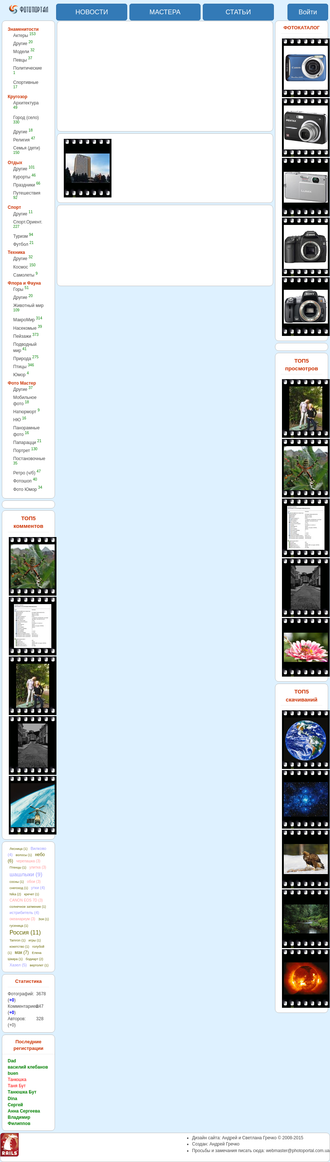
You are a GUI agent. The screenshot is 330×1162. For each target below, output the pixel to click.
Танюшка (17, 1079)
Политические (27, 70)
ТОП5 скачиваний (302, 695)
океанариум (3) (22, 919)
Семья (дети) (26, 150)
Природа (25, 358)
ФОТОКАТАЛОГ (301, 27)
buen (13, 1073)
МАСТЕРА (165, 12)
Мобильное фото (25, 400)
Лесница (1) (18, 849)
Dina (12, 1098)
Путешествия (26, 195)
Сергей (15, 1104)
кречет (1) (31, 894)
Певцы (22, 60)
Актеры (24, 35)
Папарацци (27, 442)
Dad (12, 1060)
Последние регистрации (28, 1045)
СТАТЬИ (238, 12)
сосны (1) (17, 882)
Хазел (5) (18, 965)
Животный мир (28, 307)
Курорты (24, 177)
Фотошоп (25, 481)
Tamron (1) (18, 940)
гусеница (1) (19, 926)
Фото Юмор (27, 489)
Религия (24, 140)
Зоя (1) (43, 919)
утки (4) (38, 887)
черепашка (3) (28, 861)
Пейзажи (25, 336)
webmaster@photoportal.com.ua (298, 1150)
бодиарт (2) (34, 959)
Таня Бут (17, 1085)
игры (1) (35, 940)
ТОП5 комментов (28, 522)
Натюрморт (26, 411)
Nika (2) (15, 894)
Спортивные (25, 84)
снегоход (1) (19, 888)
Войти (307, 12)
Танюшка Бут (22, 1092)
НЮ (19, 419)
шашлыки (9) (26, 874)
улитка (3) (37, 867)
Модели (23, 51)
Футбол (23, 244)
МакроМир (27, 319)
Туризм (23, 236)
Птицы (23, 366)
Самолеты (25, 275)
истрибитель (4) (24, 912)
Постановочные (29, 460)
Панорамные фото (26, 431)
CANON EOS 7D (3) (26, 900)
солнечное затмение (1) (28, 906)
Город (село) (26, 119)
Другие (23, 43)
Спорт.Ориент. (27, 224)
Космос (24, 267)
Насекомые (27, 328)
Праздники (26, 185)
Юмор (21, 374)
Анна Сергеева (24, 1111)
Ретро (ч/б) (27, 472)
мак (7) (22, 952)
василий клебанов (28, 1067)
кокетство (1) (19, 946)
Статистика (28, 981)
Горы (21, 289)
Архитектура (26, 105)
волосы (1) (24, 855)
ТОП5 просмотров (301, 364)
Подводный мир (25, 347)
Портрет (25, 450)
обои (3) (33, 882)
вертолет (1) (39, 965)
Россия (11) (25, 932)
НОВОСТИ (92, 12)
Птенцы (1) (18, 867)
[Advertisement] (165, 76)
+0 (11, 1000)
